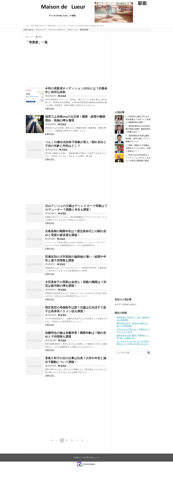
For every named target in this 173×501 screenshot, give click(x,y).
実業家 (63, 96)
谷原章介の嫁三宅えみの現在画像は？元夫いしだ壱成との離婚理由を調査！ (138, 119)
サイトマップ (41, 30)
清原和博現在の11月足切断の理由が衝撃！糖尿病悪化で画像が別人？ (138, 129)
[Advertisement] (67, 66)
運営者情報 (84, 30)
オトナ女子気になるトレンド (89, 457)
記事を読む (50, 109)
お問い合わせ (28, 30)
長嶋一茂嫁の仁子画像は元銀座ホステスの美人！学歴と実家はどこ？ (138, 148)
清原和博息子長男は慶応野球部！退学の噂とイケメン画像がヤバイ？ (138, 138)
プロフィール (73, 30)
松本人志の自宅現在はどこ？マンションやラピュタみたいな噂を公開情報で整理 (138, 158)
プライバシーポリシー (56, 30)
